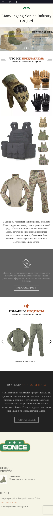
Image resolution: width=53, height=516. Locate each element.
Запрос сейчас (25, 289)
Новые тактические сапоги (17, 479)
